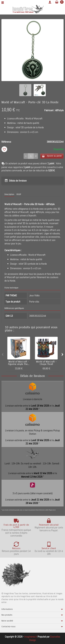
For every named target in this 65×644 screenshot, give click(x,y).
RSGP (19, 194)
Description (9, 194)
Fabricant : (49, 110)
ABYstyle (59, 110)
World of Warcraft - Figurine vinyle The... (18, 363)
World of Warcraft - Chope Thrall (46, 363)
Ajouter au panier (52, 156)
